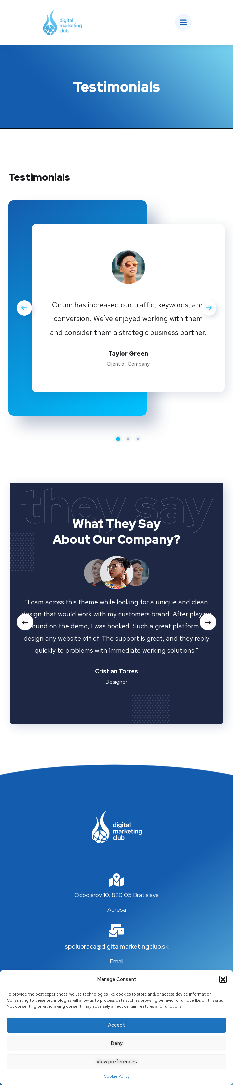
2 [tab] (128, 439)
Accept (116, 1025)
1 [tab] (118, 439)
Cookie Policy (117, 1076)
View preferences (116, 1061)
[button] (223, 979)
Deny (117, 1043)
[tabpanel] (128, 309)
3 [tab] (138, 439)
